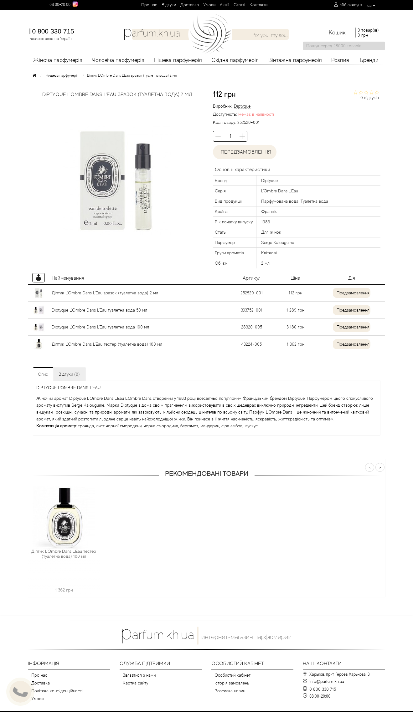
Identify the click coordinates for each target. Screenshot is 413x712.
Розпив (340, 60)
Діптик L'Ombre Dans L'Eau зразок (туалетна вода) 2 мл (105, 292)
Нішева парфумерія (178, 60)
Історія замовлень (231, 682)
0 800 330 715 (53, 31)
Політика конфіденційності (57, 690)
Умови (209, 4)
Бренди (369, 60)
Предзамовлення (353, 292)
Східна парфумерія (235, 60)
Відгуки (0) (69, 374)
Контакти (258, 4)
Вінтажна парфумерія (295, 60)
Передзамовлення (244, 152)
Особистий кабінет (232, 675)
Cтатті (239, 4)
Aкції (224, 4)
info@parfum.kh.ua (326, 681)
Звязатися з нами (139, 675)
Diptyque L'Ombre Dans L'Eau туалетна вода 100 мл (100, 326)
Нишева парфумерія (62, 75)
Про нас (149, 4)
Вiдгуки (169, 4)
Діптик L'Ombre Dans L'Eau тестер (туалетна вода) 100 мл (107, 344)
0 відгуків (369, 97)
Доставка (189, 4)
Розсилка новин (229, 690)
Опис (43, 374)
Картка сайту (135, 682)
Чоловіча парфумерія (118, 60)
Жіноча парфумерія (57, 60)
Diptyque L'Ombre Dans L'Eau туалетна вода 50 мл (99, 310)
